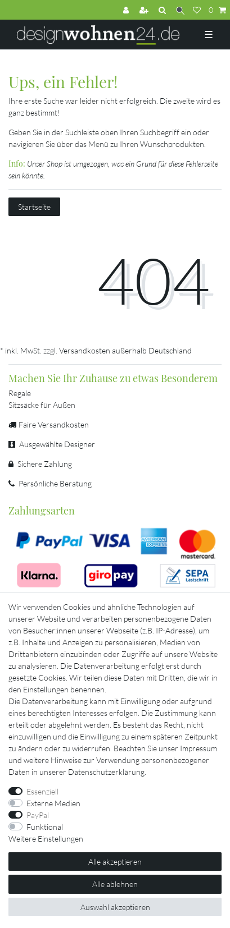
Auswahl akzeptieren (115, 907)
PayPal (37, 815)
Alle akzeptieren (115, 861)
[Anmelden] (127, 10)
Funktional (44, 826)
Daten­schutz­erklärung (106, 772)
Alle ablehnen (115, 884)
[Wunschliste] (197, 10)
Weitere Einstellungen (45, 838)
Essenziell (42, 791)
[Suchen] (163, 10)
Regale (19, 393)
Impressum (198, 748)
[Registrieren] (145, 10)
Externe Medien (53, 803)
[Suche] (180, 10)
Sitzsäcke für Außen (41, 405)
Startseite (34, 207)
